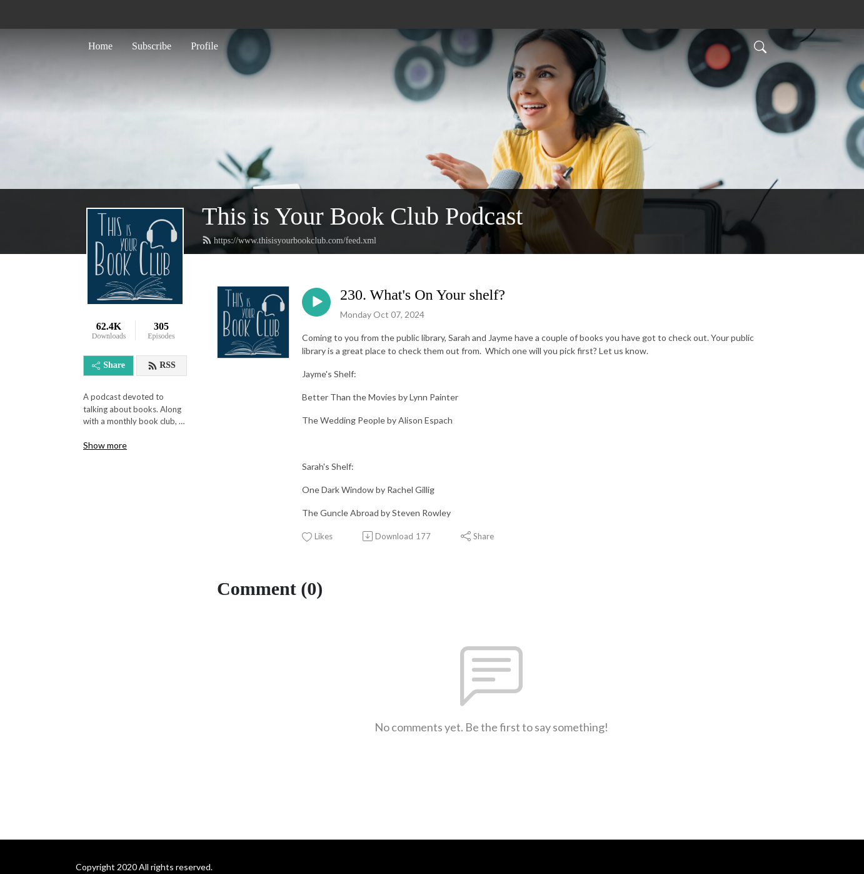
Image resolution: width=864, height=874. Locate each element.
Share (108, 365)
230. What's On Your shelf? (422, 295)
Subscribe (151, 46)
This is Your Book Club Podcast (362, 216)
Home (100, 46)
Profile (204, 46)
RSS (162, 365)
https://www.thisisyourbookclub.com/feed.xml (289, 240)
